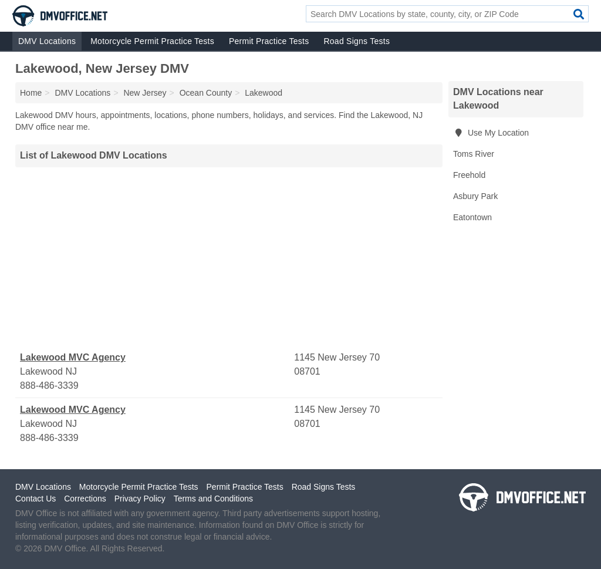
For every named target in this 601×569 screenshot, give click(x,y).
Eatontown (472, 217)
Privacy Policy (140, 498)
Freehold (469, 175)
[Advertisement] (229, 259)
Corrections (85, 498)
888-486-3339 (49, 385)
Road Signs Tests (356, 41)
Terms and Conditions (213, 498)
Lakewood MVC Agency (73, 357)
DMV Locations (47, 41)
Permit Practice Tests (269, 41)
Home (31, 92)
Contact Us (35, 498)
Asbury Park (475, 196)
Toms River (473, 154)
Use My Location (491, 132)
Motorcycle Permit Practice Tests (152, 41)
